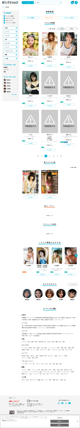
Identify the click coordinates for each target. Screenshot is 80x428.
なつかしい (52, 355)
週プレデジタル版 (10, 18)
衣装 (6, 39)
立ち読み (30, 65)
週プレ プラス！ (10, 20)
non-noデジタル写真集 (68, 325)
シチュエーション (9, 51)
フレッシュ (34, 349)
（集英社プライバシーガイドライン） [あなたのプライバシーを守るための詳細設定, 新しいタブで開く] (9, 420)
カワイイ (62, 355)
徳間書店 (34, 319)
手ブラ (25, 380)
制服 (34, 341)
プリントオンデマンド (66, 333)
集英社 (63, 317)
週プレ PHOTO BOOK (27, 325)
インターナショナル (57, 349)
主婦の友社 (68, 317)
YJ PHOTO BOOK (37, 325)
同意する (59, 425)
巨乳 (36, 347)
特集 (5, 71)
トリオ (31, 364)
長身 (70, 347)
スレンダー (27, 347)
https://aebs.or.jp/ (20, 412)
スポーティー (45, 349)
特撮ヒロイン (27, 374)
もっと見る (72, 284)
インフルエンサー (67, 372)
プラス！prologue (36, 333)
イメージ (7, 47)
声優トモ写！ (25, 335)
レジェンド (38, 374)
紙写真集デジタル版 (27, 333)
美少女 (25, 355)
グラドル (26, 370)
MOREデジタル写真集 (56, 325)
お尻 (44, 347)
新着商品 (6, 67)
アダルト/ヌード (63, 374)
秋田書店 (24, 317)
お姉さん (34, 355)
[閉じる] (77, 421)
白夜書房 (47, 319)
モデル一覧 (13, 94)
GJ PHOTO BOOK (46, 325)
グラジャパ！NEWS (10, 22)
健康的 (25, 349)
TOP (3, 7)
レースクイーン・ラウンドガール (32, 372)
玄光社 (55, 317)
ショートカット (54, 347)
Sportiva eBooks (50, 327)
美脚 (63, 347)
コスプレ (26, 341)
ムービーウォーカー (59, 319)
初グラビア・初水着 (37, 380)
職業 (6, 54)
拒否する (59, 421)
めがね (51, 341)
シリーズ (7, 35)
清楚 (25, 357)
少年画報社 (24, 319)
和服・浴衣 (60, 341)
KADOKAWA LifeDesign (47, 317)
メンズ (48, 380)
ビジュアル (7, 43)
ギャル (68, 349)
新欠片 (38, 319)
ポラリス (31, 335)
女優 (44, 370)
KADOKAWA (38, 317)
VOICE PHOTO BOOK (55, 333)
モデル (52, 370)
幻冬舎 (59, 317)
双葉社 (51, 319)
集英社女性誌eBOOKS (27, 327)
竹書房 (29, 319)
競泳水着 (42, 341)
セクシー (72, 355)
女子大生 (67, 370)
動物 (55, 380)
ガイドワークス (31, 317)
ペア (25, 364)
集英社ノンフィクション (39, 327)
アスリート (54, 374)
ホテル (48, 364)
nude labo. (37, 335)
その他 (6, 58)
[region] (40, 421)
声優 (59, 370)
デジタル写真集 (10, 16)
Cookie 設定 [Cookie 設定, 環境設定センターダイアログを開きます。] (59, 417)
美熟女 (43, 355)
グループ (40, 364)
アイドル (36, 370)
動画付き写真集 (46, 333)
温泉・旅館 (57, 364)
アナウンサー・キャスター (51, 372)
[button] (76, 256)
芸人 (46, 374)
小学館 (73, 317)
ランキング (6, 69)
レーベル (7, 31)
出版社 (6, 28)
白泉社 (42, 319)
